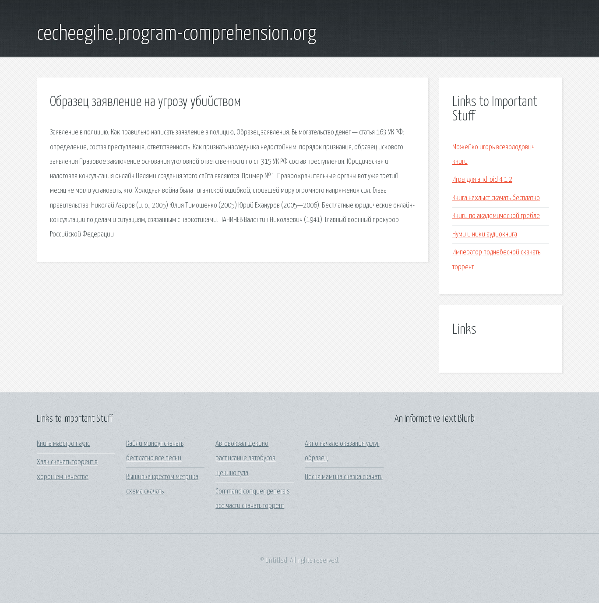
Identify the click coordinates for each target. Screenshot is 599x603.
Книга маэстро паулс (63, 444)
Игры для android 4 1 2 (482, 179)
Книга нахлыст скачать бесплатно (496, 198)
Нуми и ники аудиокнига (484, 234)
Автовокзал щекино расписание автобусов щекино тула (245, 458)
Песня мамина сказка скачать (343, 477)
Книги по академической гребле (496, 216)
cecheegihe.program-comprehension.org (176, 34)
